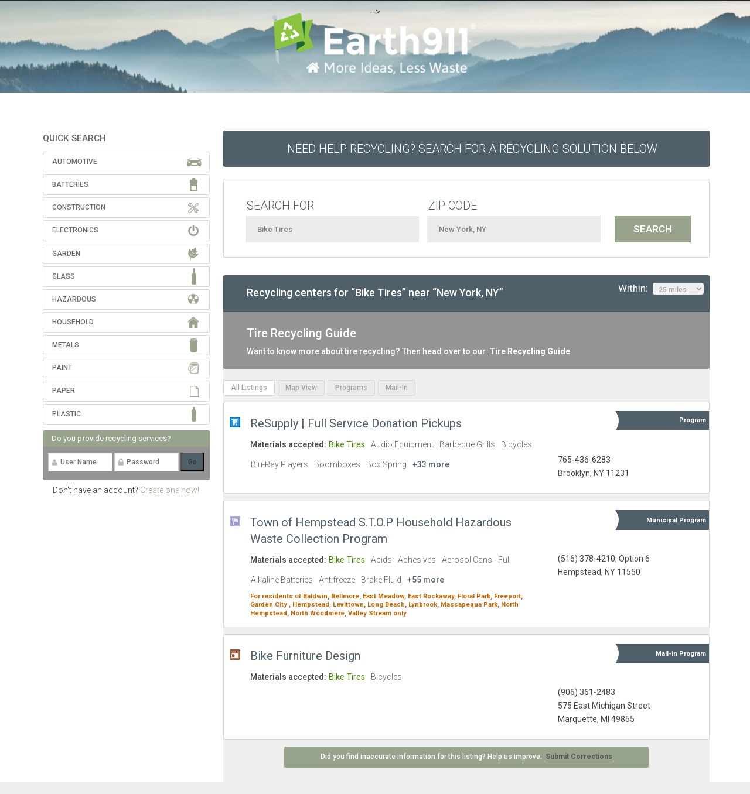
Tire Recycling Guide (529, 351)
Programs (351, 388)
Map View (301, 388)
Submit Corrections (579, 756)
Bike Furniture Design (305, 656)
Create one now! (169, 490)
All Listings (249, 388)
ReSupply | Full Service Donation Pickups (356, 423)
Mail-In (397, 388)
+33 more (430, 464)
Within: (661, 288)
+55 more (425, 579)
